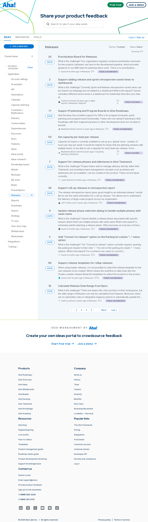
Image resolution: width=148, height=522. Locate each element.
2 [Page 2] (76, 310)
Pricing (77, 430)
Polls (37, 37)
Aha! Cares (79, 404)
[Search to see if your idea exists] (75, 24)
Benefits (78, 399)
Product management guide (30, 449)
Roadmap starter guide (28, 454)
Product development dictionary (32, 459)
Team (76, 384)
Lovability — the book (83, 413)
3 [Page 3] (81, 310)
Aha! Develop (24, 399)
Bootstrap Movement (83, 409)
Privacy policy (104, 520)
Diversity (78, 394)
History (77, 380)
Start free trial (62, 343)
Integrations (79, 435)
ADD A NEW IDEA (19, 46)
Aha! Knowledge (25, 409)
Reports (82, 103)
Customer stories (81, 449)
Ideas (7, 37)
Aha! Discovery (25, 380)
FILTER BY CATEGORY (11, 67)
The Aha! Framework (83, 425)
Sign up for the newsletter (29, 490)
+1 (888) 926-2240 (27, 494)
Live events (23, 435)
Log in (76, 464)
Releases (86, 71)
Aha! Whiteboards (26, 389)
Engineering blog (25, 430)
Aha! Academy (24, 413)
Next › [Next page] (104, 310)
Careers (77, 389)
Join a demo (87, 343)
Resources (22, 37)
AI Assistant (79, 439)
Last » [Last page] (114, 310)
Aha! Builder (23, 394)
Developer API (80, 454)
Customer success (82, 444)
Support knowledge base (29, 464)
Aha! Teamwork (25, 404)
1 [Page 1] (71, 310)
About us (78, 375)
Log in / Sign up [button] (137, 37)
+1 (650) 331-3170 (26, 499)
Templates (23, 444)
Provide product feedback (30, 485)
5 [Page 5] (91, 310)
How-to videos (25, 439)
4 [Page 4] (86, 310)
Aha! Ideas (23, 384)
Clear (30, 67)
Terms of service (122, 520)
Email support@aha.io (28, 480)
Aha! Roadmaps (25, 375)
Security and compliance (85, 459)
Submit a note (24, 475)
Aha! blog (22, 425)
